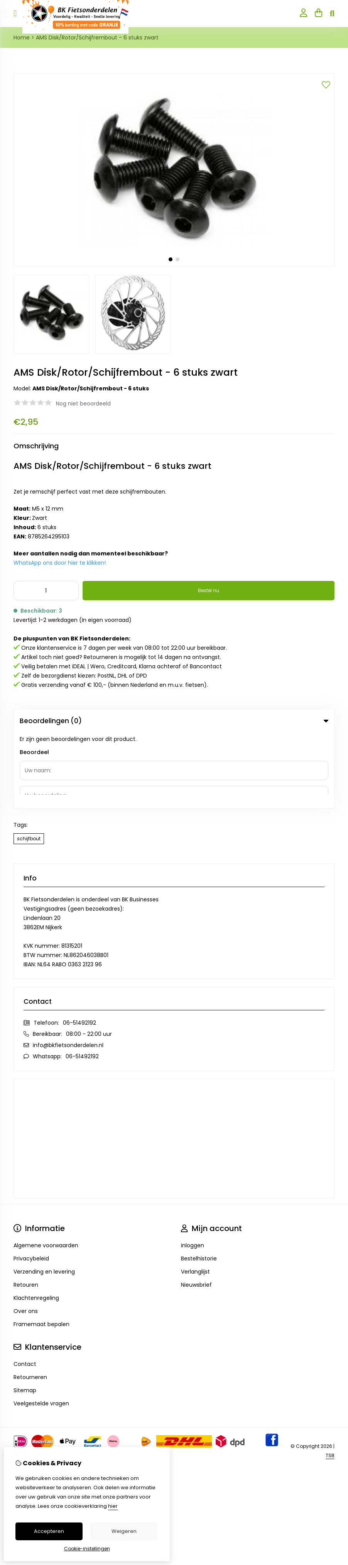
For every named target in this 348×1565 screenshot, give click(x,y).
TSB (330, 1379)
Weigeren (124, 1531)
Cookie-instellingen (87, 1548)
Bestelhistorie (199, 1183)
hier (113, 1506)
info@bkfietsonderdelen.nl (68, 969)
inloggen (192, 1169)
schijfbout (29, 763)
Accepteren (49, 1531)
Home (22, 37)
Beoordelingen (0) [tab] (174, 720)
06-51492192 (79, 947)
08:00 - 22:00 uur (89, 958)
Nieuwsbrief (196, 1209)
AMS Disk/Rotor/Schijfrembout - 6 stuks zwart (97, 37)
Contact (25, 1288)
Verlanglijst (195, 1196)
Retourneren (30, 1301)
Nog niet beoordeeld (83, 403)
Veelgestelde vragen (41, 1328)
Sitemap (25, 1314)
